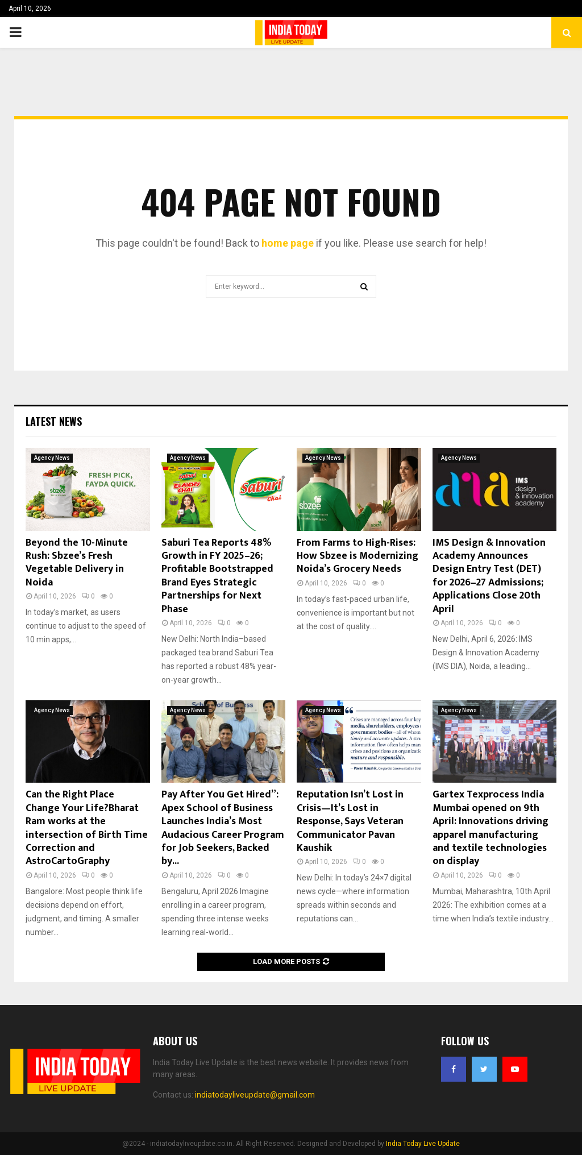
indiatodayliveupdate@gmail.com (255, 1094)
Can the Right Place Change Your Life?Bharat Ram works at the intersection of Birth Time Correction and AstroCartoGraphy (87, 828)
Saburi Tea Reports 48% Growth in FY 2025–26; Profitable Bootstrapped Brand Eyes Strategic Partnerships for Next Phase (217, 576)
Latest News (54, 421)
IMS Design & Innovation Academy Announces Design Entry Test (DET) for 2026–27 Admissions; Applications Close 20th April (489, 576)
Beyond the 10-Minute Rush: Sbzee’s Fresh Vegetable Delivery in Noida (77, 562)
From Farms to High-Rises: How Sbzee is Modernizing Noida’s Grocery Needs (357, 556)
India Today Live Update (423, 1144)
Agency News (52, 458)
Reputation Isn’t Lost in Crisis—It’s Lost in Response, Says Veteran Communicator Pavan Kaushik (350, 821)
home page (287, 243)
